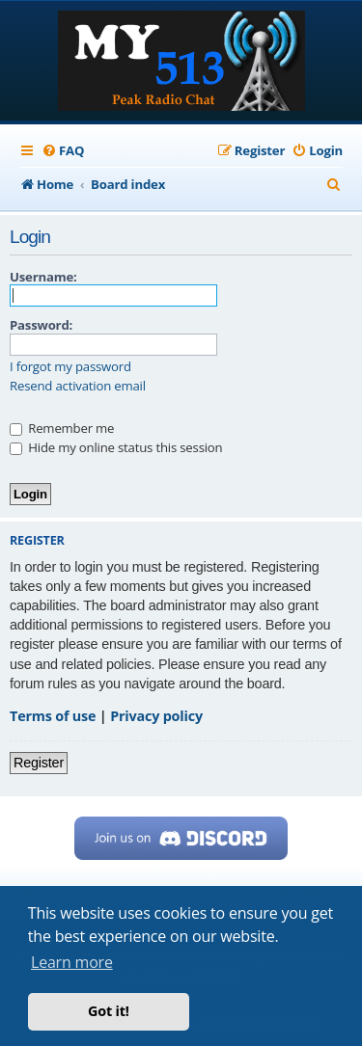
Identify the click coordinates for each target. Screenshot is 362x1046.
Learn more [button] (72, 962)
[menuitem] (63, 151)
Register (39, 762)
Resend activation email (78, 386)
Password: (41, 325)
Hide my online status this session (116, 447)
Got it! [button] (108, 1011)
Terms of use (53, 716)
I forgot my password (70, 367)
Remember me (62, 428)
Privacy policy (156, 716)
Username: (43, 276)
